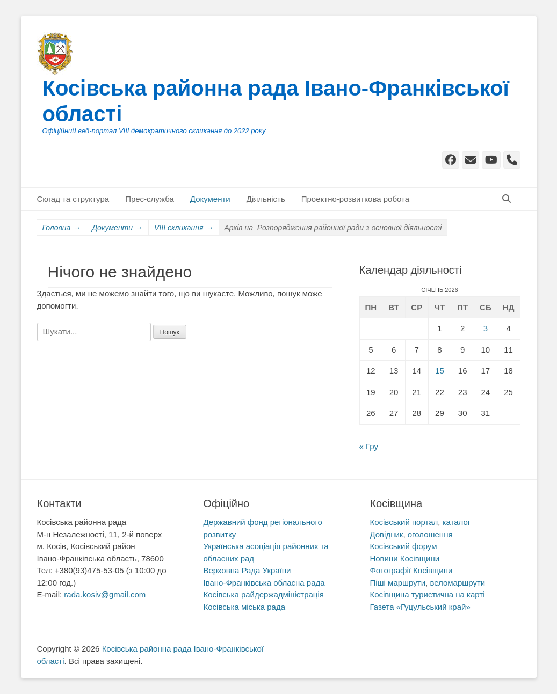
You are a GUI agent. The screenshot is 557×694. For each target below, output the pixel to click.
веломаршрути (457, 582)
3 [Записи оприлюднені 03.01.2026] (485, 328)
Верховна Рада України (247, 570)
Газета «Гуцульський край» (420, 606)
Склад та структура (73, 198)
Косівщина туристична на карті (427, 594)
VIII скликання (183, 227)
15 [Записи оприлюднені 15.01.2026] (439, 370)
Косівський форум (403, 546)
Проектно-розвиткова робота (355, 198)
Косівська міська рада (244, 606)
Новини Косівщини (404, 558)
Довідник (386, 534)
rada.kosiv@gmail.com (105, 594)
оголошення (430, 534)
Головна (61, 227)
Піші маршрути (397, 582)
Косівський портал (404, 522)
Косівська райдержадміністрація (263, 594)
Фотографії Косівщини (411, 570)
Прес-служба (149, 198)
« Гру (368, 446)
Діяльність (266, 198)
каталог (457, 522)
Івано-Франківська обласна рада (263, 582)
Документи (210, 198)
